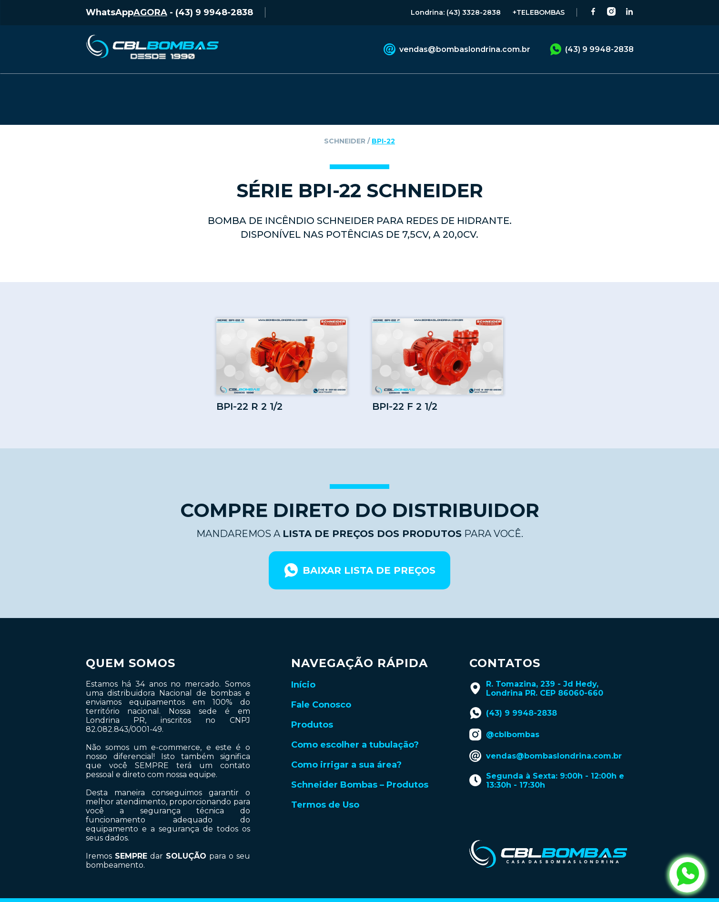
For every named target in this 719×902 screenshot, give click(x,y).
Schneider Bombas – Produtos (359, 765)
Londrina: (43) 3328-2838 (456, 12)
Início (303, 665)
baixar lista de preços (359, 551)
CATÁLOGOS (334, 87)
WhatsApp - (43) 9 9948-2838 (169, 12)
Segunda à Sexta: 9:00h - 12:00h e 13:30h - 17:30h (546, 761)
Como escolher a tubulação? (355, 725)
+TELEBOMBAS (539, 12)
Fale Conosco (321, 685)
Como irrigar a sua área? (346, 745)
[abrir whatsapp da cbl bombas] (687, 874)
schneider (344, 121)
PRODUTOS (161, 87)
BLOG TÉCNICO (420, 87)
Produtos (312, 705)
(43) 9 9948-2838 (591, 49)
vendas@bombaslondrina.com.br (457, 49)
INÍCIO (98, 87)
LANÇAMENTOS (513, 87)
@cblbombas (504, 715)
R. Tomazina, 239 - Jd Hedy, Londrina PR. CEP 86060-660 (536, 669)
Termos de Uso (325, 785)
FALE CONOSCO (247, 87)
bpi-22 (383, 121)
